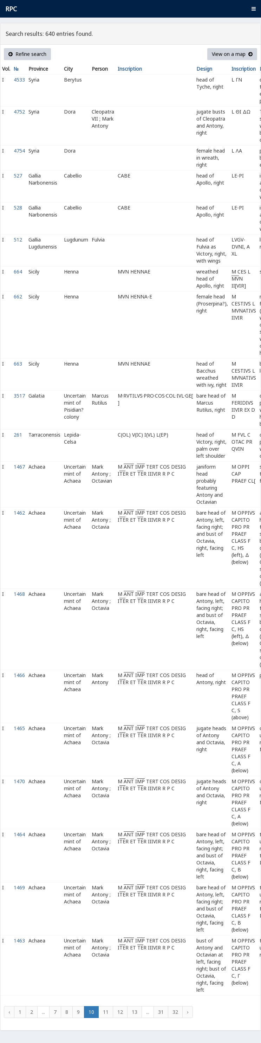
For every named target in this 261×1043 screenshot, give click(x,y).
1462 (19, 512)
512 (18, 239)
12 (120, 1012)
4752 (19, 111)
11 (106, 1012)
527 (18, 175)
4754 (19, 150)
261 (18, 434)
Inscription (130, 68)
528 (18, 207)
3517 (19, 395)
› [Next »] (187, 1012)
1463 (19, 940)
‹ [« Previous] (9, 1012)
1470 (19, 781)
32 (175, 1012)
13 (134, 1012)
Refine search (27, 54)
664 (18, 271)
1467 (19, 466)
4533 (19, 79)
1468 (19, 594)
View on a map (232, 54)
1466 (19, 675)
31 (161, 1012)
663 (18, 363)
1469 (19, 887)
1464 (19, 834)
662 (18, 296)
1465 (19, 728)
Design (204, 68)
